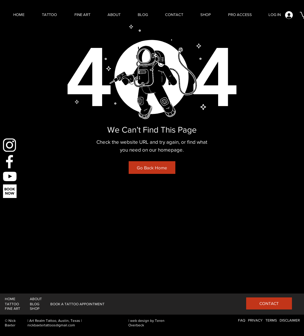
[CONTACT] (269, 303)
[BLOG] (34, 304)
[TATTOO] (12, 304)
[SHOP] (34, 308)
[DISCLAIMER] (290, 320)
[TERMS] (271, 320)
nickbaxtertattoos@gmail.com (51, 325)
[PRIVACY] (255, 320)
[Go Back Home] (152, 167)
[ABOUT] (36, 299)
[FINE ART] (12, 308)
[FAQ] (241, 320)
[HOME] (10, 299)
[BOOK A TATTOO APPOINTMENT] (77, 304)
